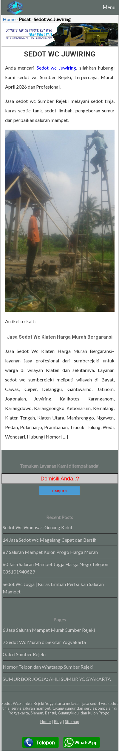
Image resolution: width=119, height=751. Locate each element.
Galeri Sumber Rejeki (24, 654)
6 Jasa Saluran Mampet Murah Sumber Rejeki (49, 630)
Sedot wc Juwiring (56, 67)
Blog (58, 721)
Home (45, 721)
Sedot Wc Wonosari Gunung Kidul (37, 527)
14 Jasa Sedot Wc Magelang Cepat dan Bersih (49, 540)
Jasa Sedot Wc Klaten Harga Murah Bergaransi (59, 337)
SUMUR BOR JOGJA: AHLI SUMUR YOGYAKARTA (57, 679)
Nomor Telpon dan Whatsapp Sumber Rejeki (48, 667)
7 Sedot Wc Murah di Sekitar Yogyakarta (44, 642)
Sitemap (72, 721)
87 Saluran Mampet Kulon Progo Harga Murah (50, 552)
